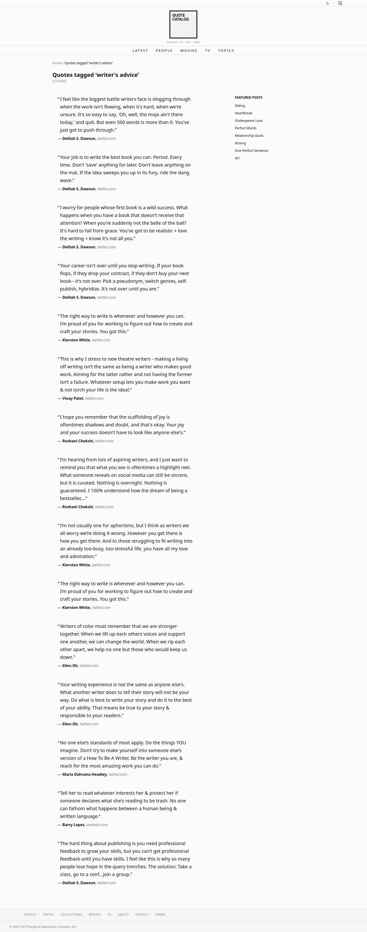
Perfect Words (246, 128)
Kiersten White (76, 340)
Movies (189, 50)
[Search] (340, 3)
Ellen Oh (70, 665)
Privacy (141, 915)
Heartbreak (243, 113)
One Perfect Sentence (251, 150)
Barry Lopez (73, 824)
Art (237, 158)
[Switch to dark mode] (327, 3)
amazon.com (97, 824)
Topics (226, 50)
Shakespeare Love (249, 120)
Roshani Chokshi (77, 441)
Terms (160, 915)
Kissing (240, 143)
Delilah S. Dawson (78, 138)
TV (207, 50)
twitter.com (106, 138)
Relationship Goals (249, 135)
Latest (141, 50)
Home (57, 63)
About (123, 915)
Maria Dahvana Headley (84, 774)
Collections (71, 915)
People (164, 50)
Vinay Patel (72, 398)
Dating (240, 105)
